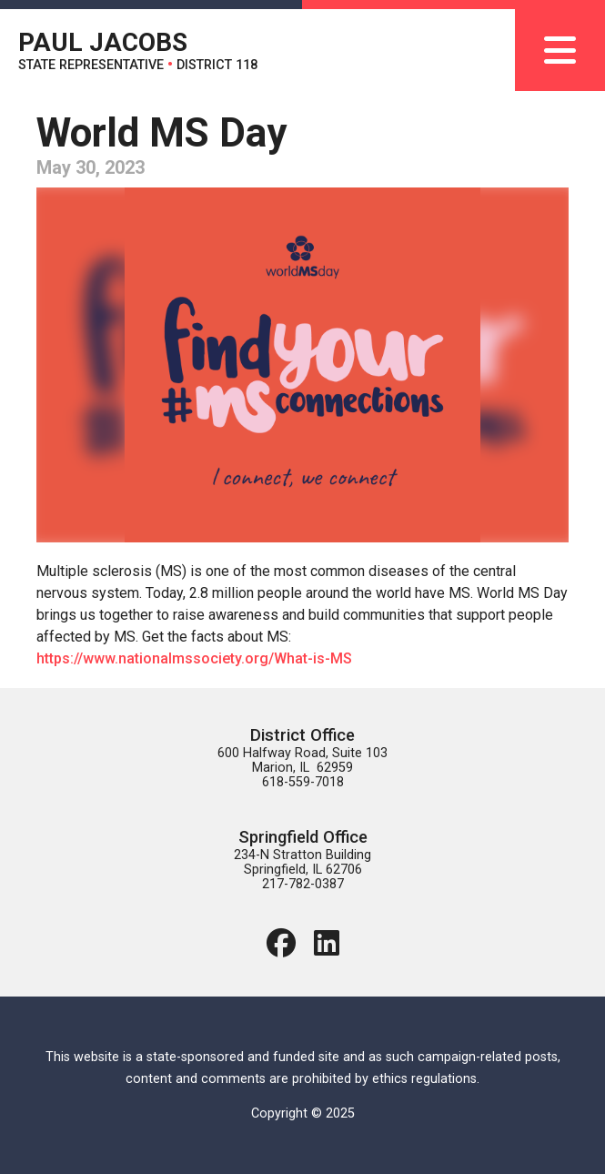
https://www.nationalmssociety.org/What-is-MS (194, 658)
